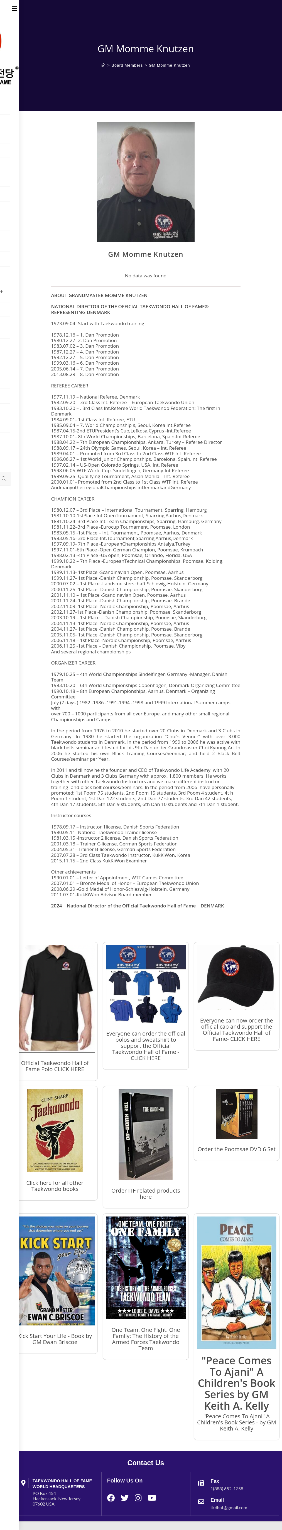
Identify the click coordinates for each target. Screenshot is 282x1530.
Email (217, 1500)
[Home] (103, 65)
